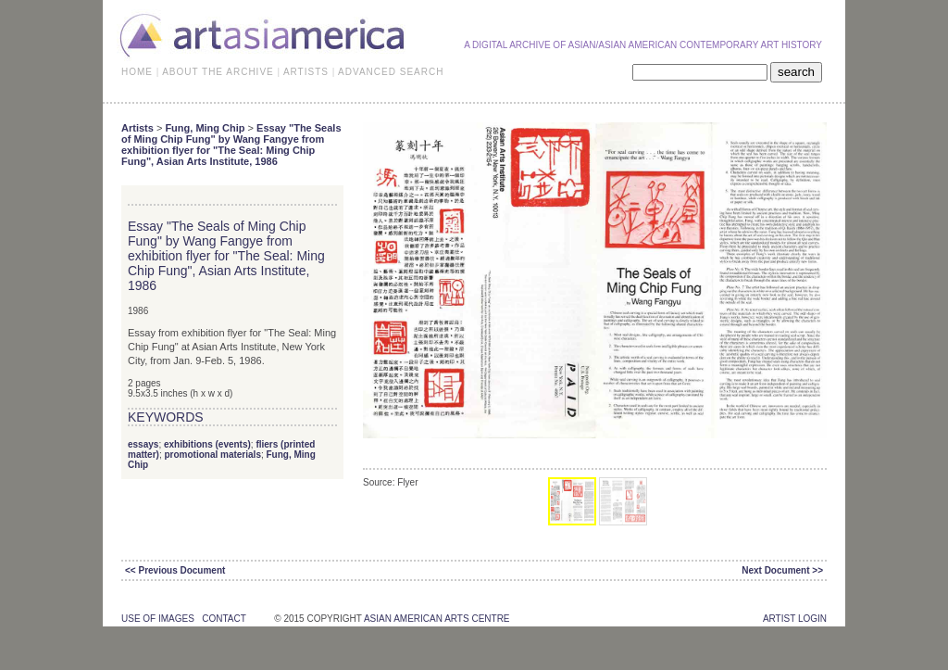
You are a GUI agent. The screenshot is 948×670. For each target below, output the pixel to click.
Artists (137, 127)
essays (143, 444)
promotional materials (212, 454)
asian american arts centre (437, 618)
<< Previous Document (175, 570)
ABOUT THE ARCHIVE (218, 72)
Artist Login (795, 618)
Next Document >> (782, 570)
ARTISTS (306, 72)
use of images (157, 618)
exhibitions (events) (207, 444)
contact (223, 618)
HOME (137, 72)
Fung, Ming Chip (204, 127)
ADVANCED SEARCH (390, 72)
